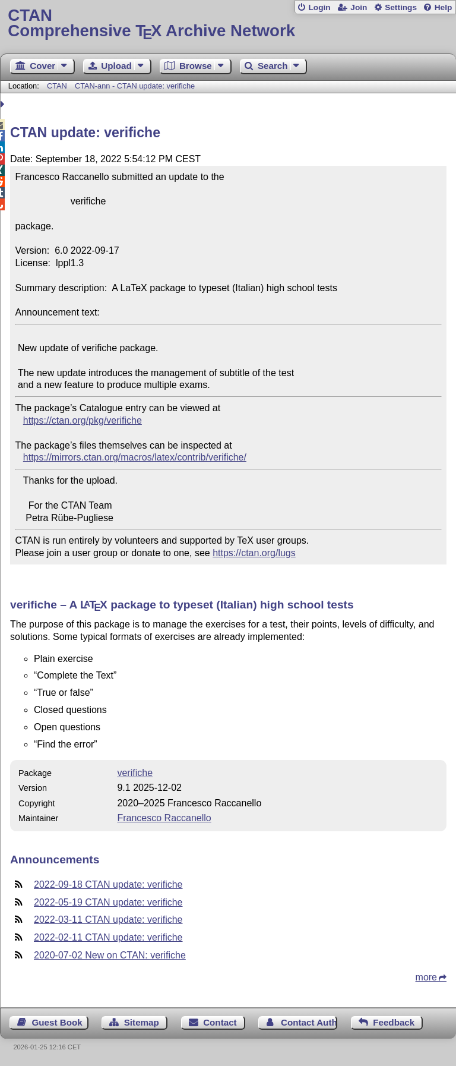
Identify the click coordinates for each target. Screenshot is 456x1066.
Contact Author (309, 1022)
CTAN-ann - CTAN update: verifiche (135, 85)
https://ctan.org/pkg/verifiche (82, 420)
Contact (220, 1022)
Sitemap (141, 1022)
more (426, 977)
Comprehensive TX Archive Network (228, 23)
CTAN (57, 85)
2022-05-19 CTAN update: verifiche (108, 902)
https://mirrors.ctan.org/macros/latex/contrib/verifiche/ (134, 457)
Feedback (393, 1022)
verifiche (135, 773)
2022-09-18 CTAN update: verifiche (108, 884)
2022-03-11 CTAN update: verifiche (108, 919)
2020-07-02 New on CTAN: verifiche (110, 955)
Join (358, 7)
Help (443, 7)
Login (319, 7)
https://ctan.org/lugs (254, 553)
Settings (401, 7)
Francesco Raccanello (164, 818)
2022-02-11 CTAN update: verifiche (108, 937)
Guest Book (57, 1022)
